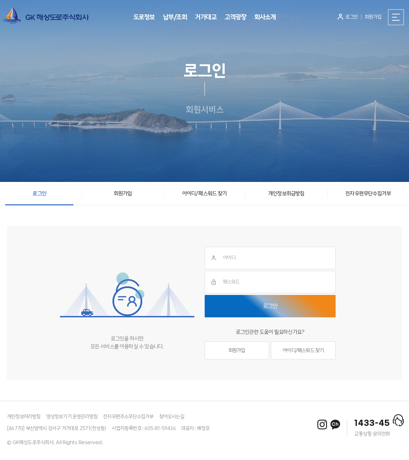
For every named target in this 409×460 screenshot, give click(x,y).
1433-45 (372, 423)
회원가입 (236, 350)
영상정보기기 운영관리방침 (72, 416)
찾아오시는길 (171, 416)
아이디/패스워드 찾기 (303, 350)
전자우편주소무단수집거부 (128, 416)
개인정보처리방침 (24, 416)
